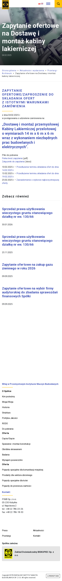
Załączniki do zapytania (13, 161)
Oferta (5, 433)
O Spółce (6, 391)
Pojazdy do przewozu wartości (16, 486)
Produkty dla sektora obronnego (17, 475)
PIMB (5, 4)
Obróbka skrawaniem (12, 449)
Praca (4, 530)
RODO (5, 423)
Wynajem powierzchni (12, 460)
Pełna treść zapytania (12, 158)
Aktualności (38, 530)
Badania (5, 454)
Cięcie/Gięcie (8, 438)
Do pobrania (7, 429)
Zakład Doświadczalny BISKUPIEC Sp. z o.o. (29, 554)
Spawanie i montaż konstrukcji (16, 444)
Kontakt (36, 536)
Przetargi (6, 536)
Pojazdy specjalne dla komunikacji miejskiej (22, 469)
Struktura (6, 412)
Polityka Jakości (10, 418)
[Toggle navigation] (48, 4)
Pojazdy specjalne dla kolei (15, 480)
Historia (5, 407)
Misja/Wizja (7, 402)
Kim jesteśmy (8, 396)
